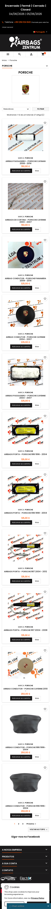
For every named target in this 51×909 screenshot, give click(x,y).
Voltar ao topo (39, 829)
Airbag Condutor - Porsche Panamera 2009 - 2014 (25, 279)
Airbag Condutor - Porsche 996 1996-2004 (25, 807)
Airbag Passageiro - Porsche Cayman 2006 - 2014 (26, 162)
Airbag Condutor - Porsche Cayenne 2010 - (25, 689)
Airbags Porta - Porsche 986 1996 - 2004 (25, 454)
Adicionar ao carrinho (21, 171)
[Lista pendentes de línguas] (40, 32)
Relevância (17, 109)
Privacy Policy (37, 898)
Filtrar (40, 109)
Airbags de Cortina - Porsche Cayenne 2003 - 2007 (25, 220)
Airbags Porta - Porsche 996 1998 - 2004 (25, 513)
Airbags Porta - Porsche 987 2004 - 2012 (25, 571)
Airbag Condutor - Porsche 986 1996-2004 (25, 748)
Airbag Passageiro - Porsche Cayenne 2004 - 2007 (25, 396)
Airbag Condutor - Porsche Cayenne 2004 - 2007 (25, 338)
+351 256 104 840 (22, 22)
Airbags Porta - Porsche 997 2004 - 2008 (25, 630)
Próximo (32, 824)
